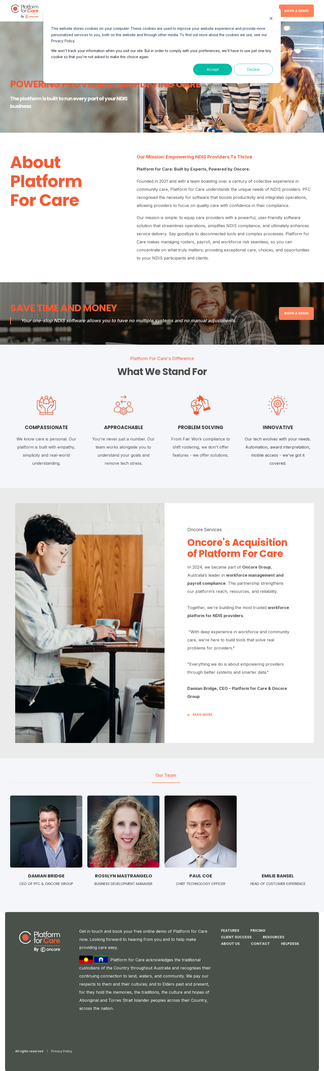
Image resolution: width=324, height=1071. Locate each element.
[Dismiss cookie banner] (271, 19)
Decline (253, 69)
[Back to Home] (24, 10)
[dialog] (162, 45)
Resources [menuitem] (273, 937)
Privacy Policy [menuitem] (61, 1051)
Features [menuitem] (230, 930)
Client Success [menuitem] (236, 937)
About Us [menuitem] (230, 943)
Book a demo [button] (296, 10)
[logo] (39, 941)
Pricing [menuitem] (258, 930)
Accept (213, 69)
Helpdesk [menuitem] (290, 943)
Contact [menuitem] (260, 943)
